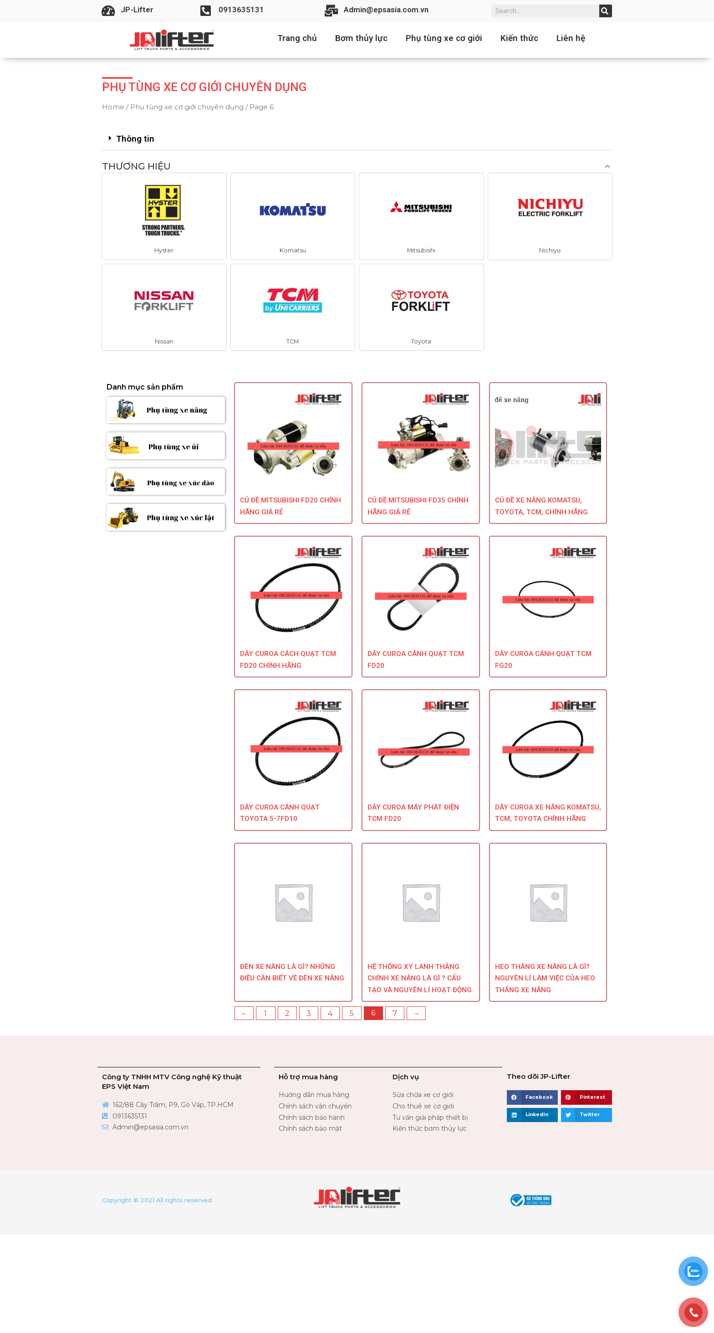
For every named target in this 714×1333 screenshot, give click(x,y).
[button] (164, 241)
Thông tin (135, 138)
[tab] (357, 139)
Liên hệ (570, 38)
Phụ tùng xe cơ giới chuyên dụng (187, 107)
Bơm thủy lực (361, 38)
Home (113, 107)
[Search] (605, 11)
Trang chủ (297, 38)
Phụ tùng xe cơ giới (444, 38)
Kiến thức (519, 38)
